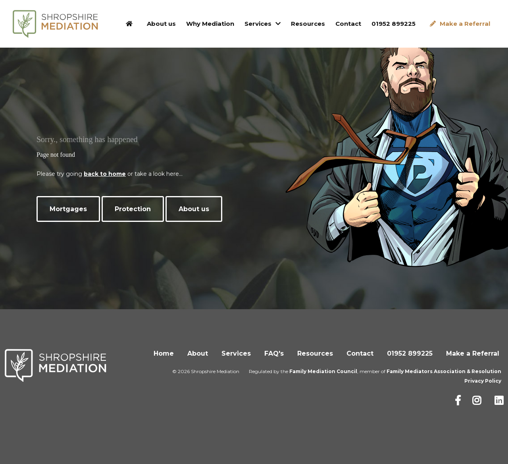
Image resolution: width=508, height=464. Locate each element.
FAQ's (274, 353)
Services (257, 23)
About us (161, 23)
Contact (348, 23)
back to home (105, 173)
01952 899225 (393, 23)
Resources (308, 23)
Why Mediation (210, 23)
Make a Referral (465, 23)
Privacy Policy (482, 381)
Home (164, 353)
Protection (133, 209)
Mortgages (68, 209)
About (197, 353)
